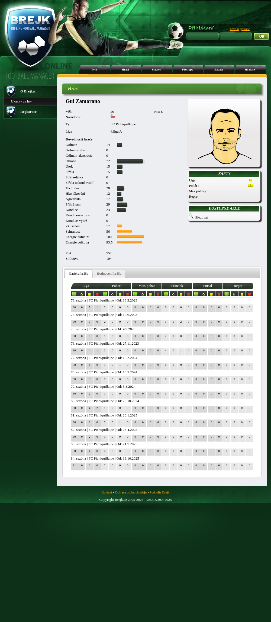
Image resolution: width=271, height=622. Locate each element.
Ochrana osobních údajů (131, 492)
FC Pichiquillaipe (101, 300)
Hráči (125, 69)
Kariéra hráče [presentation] (78, 273)
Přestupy (187, 69)
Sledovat (201, 217)
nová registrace (240, 29)
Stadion (156, 69)
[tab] (78, 273)
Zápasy (218, 69)
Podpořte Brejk (159, 492)
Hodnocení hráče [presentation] (109, 273)
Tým (94, 69)
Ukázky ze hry (21, 101)
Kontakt (107, 492)
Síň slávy (250, 69)
